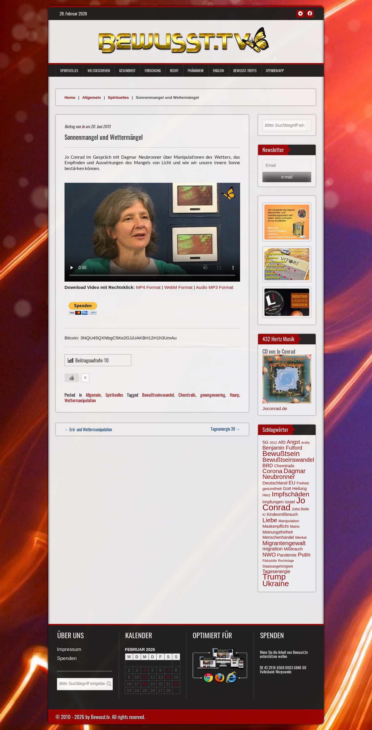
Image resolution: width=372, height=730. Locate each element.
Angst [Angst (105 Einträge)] (293, 442)
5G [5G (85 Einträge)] (265, 442)
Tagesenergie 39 (225, 429)
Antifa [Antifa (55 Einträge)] (305, 442)
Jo (83, 126)
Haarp (234, 394)
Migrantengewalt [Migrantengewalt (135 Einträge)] (283, 543)
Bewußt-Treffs (245, 70)
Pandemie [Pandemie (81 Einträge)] (286, 554)
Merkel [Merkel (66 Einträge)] (301, 537)
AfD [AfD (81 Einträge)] (282, 442)
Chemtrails (187, 394)
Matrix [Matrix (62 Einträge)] (295, 527)
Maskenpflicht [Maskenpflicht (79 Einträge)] (275, 526)
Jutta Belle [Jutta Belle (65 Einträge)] (300, 509)
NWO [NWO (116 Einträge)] (269, 555)
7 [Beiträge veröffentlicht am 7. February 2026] (168, 670)
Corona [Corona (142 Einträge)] (272, 471)
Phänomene (196, 70)
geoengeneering (212, 394)
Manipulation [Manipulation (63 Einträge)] (288, 521)
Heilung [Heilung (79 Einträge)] (299, 488)
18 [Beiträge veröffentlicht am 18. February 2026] (144, 683)
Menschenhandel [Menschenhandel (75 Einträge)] (278, 537)
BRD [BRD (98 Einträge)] (267, 465)
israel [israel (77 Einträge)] (290, 502)
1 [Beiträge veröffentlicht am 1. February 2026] (176, 663)
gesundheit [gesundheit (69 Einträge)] (272, 488)
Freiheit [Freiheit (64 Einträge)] (303, 483)
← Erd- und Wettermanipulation (88, 429)
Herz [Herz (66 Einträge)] (266, 495)
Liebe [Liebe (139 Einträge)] (269, 520)
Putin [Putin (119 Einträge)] (304, 555)
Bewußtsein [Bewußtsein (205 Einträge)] (281, 453)
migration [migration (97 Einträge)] (272, 549)
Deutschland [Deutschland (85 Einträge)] (274, 482)
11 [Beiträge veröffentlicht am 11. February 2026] (144, 677)
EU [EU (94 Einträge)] (292, 483)
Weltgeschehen (98, 70)
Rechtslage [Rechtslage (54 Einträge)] (286, 560)
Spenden (67, 658)
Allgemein (91, 97)
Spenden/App (275, 70)
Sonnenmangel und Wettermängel (104, 137)
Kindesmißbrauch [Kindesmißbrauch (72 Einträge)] (282, 514)
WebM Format (178, 287)
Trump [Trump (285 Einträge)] (274, 576)
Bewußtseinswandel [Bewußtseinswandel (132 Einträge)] (288, 460)
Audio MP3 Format (214, 287)
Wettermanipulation (80, 400)
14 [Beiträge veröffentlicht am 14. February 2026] (168, 677)
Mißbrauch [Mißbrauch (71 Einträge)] (293, 549)
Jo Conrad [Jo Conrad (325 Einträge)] (283, 503)
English (218, 70)
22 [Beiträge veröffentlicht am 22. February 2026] (176, 683)
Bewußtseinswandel (158, 394)
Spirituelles (69, 70)
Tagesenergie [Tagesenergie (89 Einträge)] (276, 571)
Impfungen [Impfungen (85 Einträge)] (273, 501)
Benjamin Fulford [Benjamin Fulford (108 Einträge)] (282, 448)
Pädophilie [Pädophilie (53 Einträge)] (269, 560)
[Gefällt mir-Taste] (72, 377)
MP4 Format (148, 287)
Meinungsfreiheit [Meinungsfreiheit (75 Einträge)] (277, 532)
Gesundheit (127, 70)
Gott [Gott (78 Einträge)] (287, 488)
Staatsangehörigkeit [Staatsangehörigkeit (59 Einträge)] (277, 566)
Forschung (153, 70)
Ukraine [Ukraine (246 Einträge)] (275, 583)
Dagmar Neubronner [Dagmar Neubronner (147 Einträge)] (283, 474)
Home (70, 97)
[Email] (286, 166)
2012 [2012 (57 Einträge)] (273, 442)
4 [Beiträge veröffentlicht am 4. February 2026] (145, 670)
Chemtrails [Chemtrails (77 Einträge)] (284, 466)
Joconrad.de (274, 408)
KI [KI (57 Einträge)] (264, 514)
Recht (174, 70)
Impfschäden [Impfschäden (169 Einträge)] (291, 494)
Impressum (69, 649)
